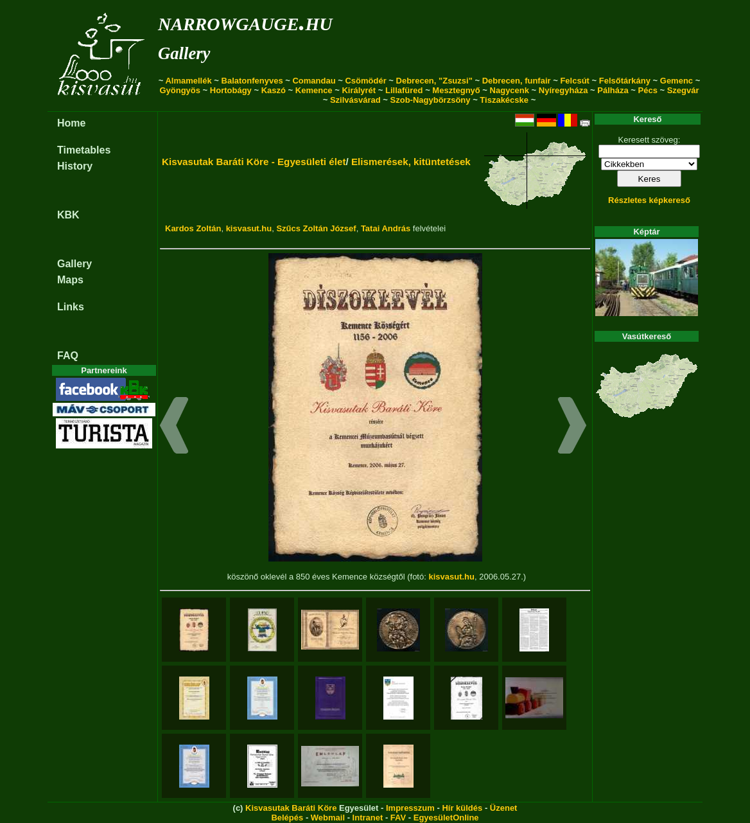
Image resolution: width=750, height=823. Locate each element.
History (74, 166)
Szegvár (683, 90)
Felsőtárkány (624, 80)
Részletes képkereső (649, 200)
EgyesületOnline (446, 817)
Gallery (184, 53)
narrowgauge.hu (245, 21)
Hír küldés (462, 808)
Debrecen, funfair (516, 80)
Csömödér (365, 80)
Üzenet (504, 808)
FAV (398, 817)
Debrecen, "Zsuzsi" (434, 80)
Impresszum (410, 808)
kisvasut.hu (249, 228)
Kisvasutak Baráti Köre (290, 808)
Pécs (648, 90)
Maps (70, 279)
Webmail (328, 817)
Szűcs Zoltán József (316, 228)
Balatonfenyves (252, 80)
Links (70, 306)
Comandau (313, 80)
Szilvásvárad (355, 100)
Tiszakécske (504, 100)
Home (71, 123)
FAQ (67, 355)
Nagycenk (509, 90)
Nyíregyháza (563, 90)
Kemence (314, 90)
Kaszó (273, 90)
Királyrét (359, 90)
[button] (174, 427)
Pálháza (612, 90)
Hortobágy (231, 90)
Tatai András (385, 228)
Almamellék (188, 80)
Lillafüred (404, 90)
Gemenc (676, 80)
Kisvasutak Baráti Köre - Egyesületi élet (253, 161)
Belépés (287, 817)
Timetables (83, 150)
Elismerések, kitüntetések (411, 161)
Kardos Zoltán (193, 228)
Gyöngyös (179, 90)
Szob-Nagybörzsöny (430, 100)
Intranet (368, 817)
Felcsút (574, 80)
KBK (68, 214)
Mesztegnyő (456, 90)
